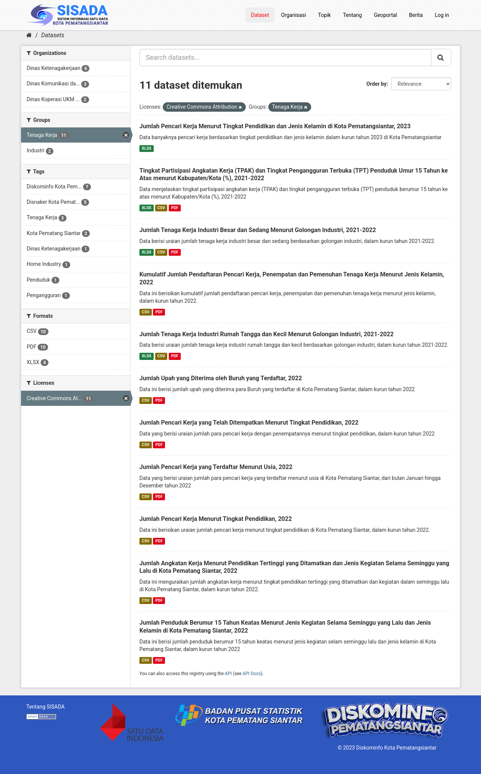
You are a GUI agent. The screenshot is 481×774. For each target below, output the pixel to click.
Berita (416, 15)
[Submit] (441, 57)
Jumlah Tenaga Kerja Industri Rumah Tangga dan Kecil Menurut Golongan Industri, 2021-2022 (266, 334)
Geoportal (385, 15)
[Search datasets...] (285, 57)
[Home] (29, 35)
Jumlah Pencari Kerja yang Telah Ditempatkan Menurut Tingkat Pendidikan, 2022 (248, 422)
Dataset (260, 15)
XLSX (146, 148)
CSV (161, 207)
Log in (442, 15)
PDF (174, 207)
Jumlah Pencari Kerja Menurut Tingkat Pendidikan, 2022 (215, 518)
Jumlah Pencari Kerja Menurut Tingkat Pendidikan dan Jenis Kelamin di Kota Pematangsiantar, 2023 (275, 126)
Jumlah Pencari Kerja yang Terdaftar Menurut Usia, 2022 (215, 466)
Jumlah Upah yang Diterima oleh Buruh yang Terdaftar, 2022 (220, 378)
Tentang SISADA (45, 707)
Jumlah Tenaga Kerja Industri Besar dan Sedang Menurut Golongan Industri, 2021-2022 (257, 230)
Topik (324, 15)
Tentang (352, 15)
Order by (376, 84)
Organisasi (293, 15)
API (228, 673)
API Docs (252, 673)
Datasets (52, 35)
